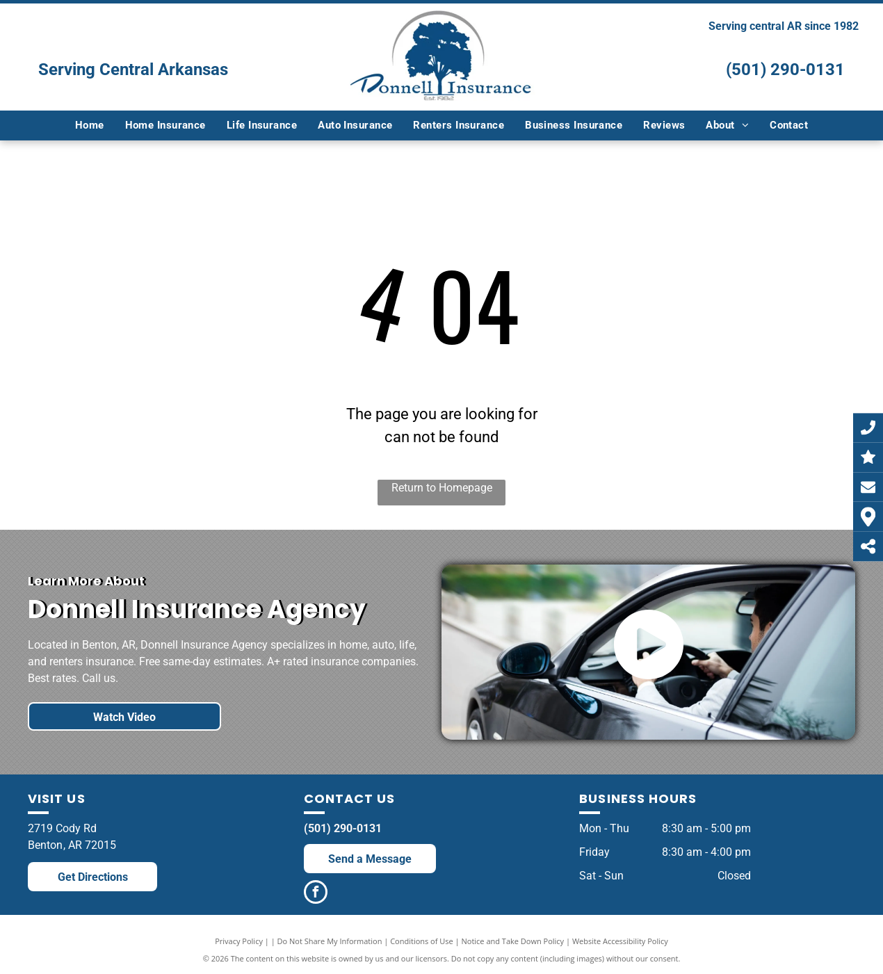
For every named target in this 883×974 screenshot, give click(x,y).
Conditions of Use (421, 941)
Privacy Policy (239, 941)
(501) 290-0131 (785, 69)
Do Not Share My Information (329, 941)
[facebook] (315, 893)
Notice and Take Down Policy (513, 941)
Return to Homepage (441, 487)
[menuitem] (90, 125)
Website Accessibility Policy (620, 941)
